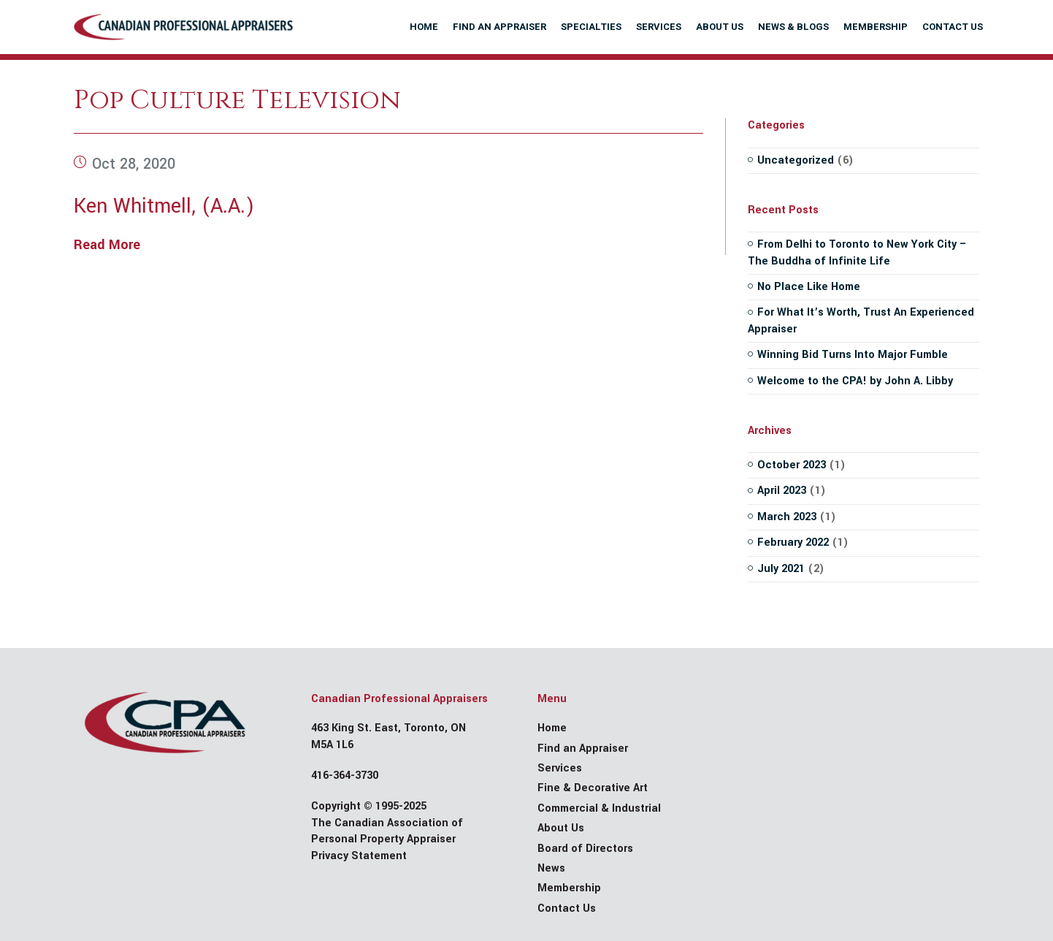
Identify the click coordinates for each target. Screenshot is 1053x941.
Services (559, 768)
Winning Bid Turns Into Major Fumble (852, 354)
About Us (560, 828)
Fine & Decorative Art (592, 788)
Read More (107, 244)
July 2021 (781, 568)
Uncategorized (795, 160)
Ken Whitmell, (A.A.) (164, 206)
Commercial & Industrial (599, 808)
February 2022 (793, 542)
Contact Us (566, 908)
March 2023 (786, 517)
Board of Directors (585, 848)
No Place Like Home (808, 286)
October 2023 (791, 465)
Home (552, 728)
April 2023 (781, 490)
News (551, 868)
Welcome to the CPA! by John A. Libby (855, 381)
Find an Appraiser (582, 748)
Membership (569, 888)
